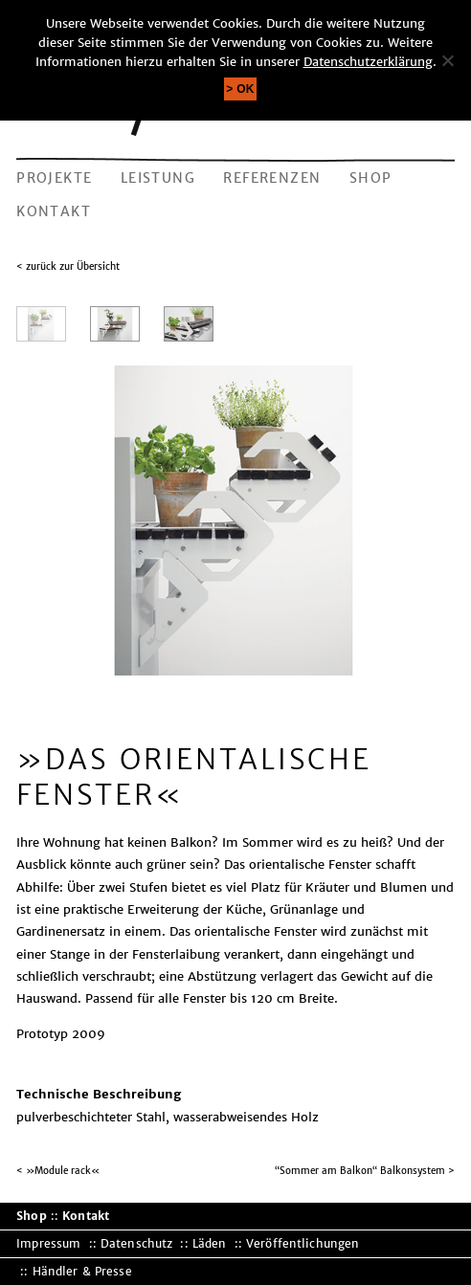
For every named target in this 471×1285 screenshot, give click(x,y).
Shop (370, 178)
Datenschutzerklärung (368, 62)
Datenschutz (136, 1243)
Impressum (48, 1243)
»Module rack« (63, 1170)
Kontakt (53, 211)
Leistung (158, 178)
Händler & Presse (82, 1271)
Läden (209, 1243)
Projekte (54, 178)
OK (245, 89)
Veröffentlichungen (302, 1243)
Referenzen (272, 178)
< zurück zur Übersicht (68, 266)
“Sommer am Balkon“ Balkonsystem (360, 1170)
